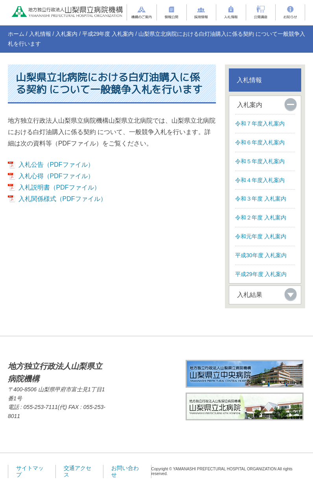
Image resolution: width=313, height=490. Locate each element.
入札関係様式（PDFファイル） (62, 198)
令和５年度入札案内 (260, 161)
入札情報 (40, 34)
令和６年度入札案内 (260, 142)
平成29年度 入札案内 (108, 34)
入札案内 (66, 34)
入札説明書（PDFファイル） (59, 187)
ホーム (16, 34)
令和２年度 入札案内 (260, 217)
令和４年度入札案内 (260, 180)
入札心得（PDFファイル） (56, 176)
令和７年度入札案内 (260, 123)
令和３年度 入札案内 (260, 198)
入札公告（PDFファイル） (56, 164)
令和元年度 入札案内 (260, 236)
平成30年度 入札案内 (261, 255)
